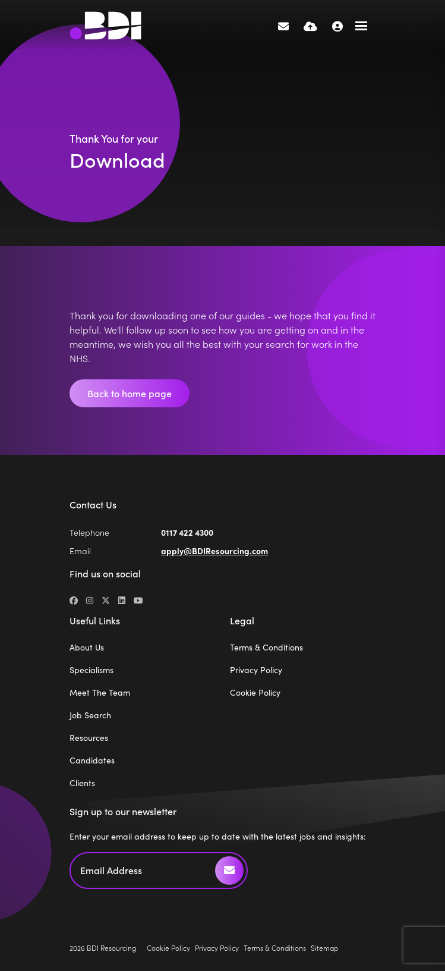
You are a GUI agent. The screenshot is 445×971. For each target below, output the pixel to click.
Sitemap (324, 947)
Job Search (90, 715)
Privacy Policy (256, 669)
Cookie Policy (255, 692)
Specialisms (91, 669)
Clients (82, 782)
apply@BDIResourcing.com (214, 551)
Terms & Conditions (266, 647)
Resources (89, 737)
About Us (87, 647)
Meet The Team (100, 692)
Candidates (92, 760)
